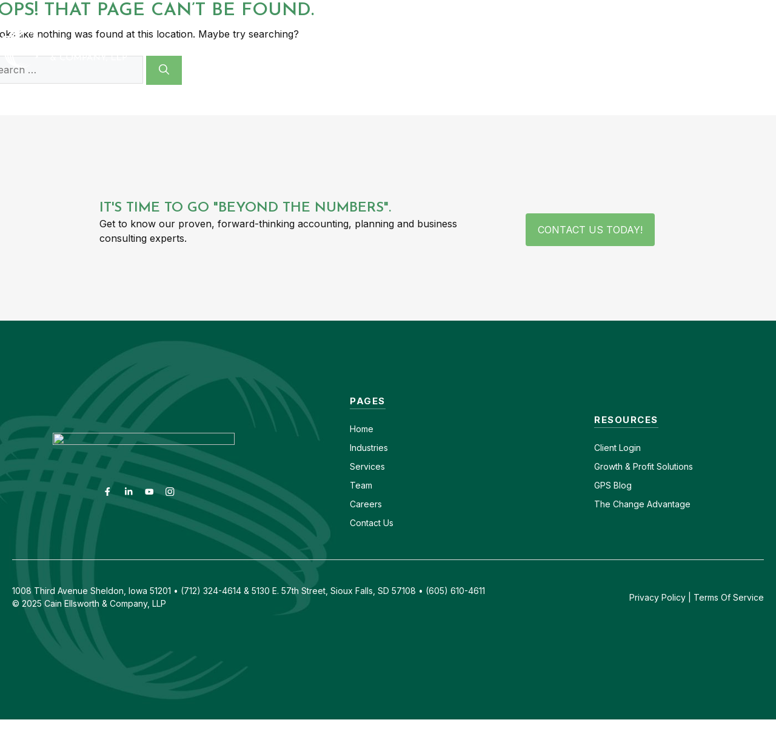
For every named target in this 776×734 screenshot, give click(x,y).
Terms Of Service (729, 597)
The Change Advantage (642, 504)
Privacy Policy (657, 597)
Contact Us (371, 523)
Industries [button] (389, 48)
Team (361, 485)
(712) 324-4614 (743, 10)
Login (629, 447)
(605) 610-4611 (659, 10)
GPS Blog (705, 48)
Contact (537, 10)
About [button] (565, 48)
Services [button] (482, 48)
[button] (759, 48)
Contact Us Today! (590, 230)
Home (361, 429)
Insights (632, 48)
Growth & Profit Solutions (643, 466)
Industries (369, 447)
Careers (590, 10)
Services (367, 466)
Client (605, 447)
